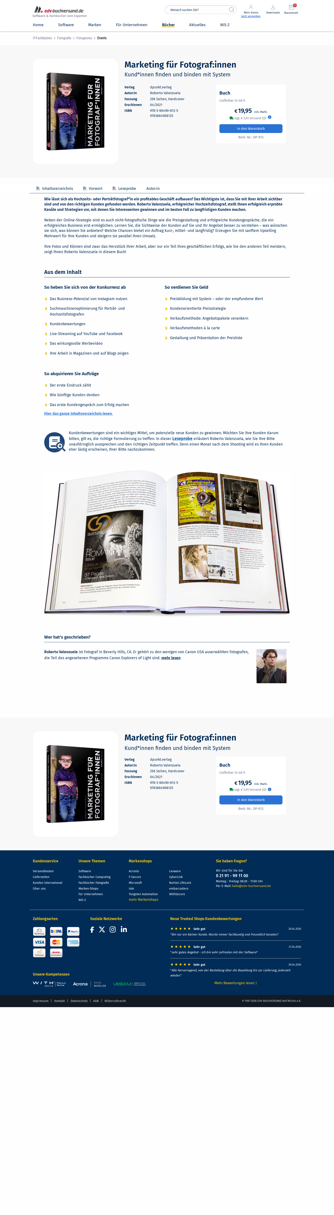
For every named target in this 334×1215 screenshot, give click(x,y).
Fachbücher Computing (94, 877)
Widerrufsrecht (115, 1001)
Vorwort (92, 188)
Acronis (134, 871)
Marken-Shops (89, 888)
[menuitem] (45, 38)
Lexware (175, 871)
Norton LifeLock (180, 883)
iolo (131, 888)
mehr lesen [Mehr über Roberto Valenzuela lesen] (171, 658)
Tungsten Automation (143, 894)
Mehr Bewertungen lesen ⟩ (235, 983)
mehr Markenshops (143, 900)
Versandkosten (43, 871)
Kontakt (59, 1001)
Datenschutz (79, 1001)
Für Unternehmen (91, 894)
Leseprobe (124, 188)
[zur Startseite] (59, 12)
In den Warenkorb (251, 129)
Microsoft (135, 883)
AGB (96, 1001)
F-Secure (135, 877)
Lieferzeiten (41, 877)
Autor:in (153, 188)
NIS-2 (82, 900)
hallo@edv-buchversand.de (251, 886)
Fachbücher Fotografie (94, 883)
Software (85, 871)
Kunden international (47, 883)
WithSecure (177, 894)
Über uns (39, 888)
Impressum (41, 1001)
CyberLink (176, 877)
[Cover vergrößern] (75, 111)
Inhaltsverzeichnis (54, 188)
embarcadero (178, 888)
